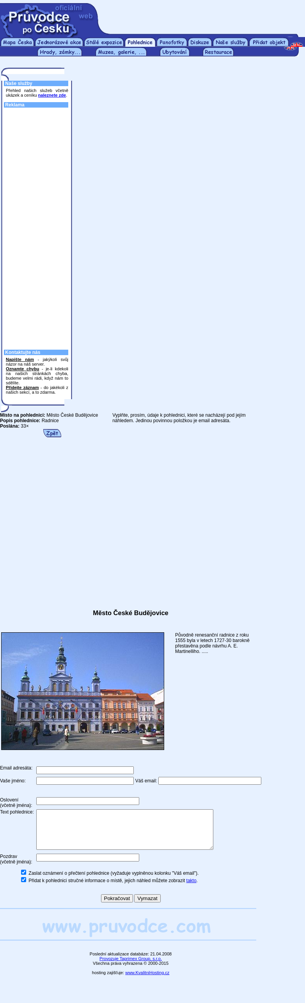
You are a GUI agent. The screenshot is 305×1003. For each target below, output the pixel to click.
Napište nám (20, 359)
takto (191, 889)
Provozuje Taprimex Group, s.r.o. (130, 966)
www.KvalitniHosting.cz (147, 980)
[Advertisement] (37, 226)
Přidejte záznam (22, 387)
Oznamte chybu (22, 368)
